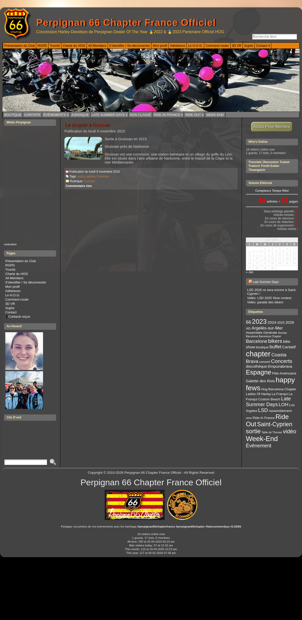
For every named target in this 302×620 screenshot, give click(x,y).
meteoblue (10, 244)
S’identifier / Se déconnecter (25, 282)
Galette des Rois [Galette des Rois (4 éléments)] (260, 381)
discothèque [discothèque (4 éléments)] (256, 366)
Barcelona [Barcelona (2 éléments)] (252, 336)
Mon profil (12, 287)
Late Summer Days (108, 115)
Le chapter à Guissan (86, 124)
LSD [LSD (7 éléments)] (263, 410)
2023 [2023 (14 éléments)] (259, 321)
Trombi (10, 269)
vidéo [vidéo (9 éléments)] (289, 431)
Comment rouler (17, 299)
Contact (11, 312)
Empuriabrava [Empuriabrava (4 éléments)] (280, 366)
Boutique (12, 115)
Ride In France (167, 115)
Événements (54, 115)
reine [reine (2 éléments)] (249, 417)
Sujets (9, 308)
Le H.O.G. (12, 295)
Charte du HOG (16, 274)
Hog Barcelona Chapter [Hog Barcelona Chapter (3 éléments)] (278, 389)
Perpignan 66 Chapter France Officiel (126, 22)
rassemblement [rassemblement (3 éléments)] (280, 411)
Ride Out (193, 115)
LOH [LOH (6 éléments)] (283, 404)
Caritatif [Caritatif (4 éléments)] (289, 347)
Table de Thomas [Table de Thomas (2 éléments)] (271, 432)
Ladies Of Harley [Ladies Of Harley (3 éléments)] (258, 394)
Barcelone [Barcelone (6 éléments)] (256, 341)
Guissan (89, 181)
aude (81, 176)
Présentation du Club (20, 261)
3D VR (10, 304)
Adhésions (13, 291)
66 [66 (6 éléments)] (248, 322)
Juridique (80, 115)
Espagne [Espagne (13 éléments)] (258, 372)
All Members (14, 278)
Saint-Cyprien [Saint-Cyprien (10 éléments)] (274, 424)
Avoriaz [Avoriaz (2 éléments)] (282, 332)
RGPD (10, 265)
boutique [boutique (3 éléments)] (262, 347)
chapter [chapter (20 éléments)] (258, 354)
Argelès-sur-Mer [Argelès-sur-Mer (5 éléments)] (267, 327)
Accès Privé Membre (272, 127)
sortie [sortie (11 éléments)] (253, 431)
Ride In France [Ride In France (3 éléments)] (264, 418)
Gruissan (103, 176)
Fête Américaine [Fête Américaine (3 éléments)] (284, 373)
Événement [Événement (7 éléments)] (258, 445)
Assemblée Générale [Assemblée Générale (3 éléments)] (261, 333)
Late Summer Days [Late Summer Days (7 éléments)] (268, 401)
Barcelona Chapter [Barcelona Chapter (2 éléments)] (270, 336)
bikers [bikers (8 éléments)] (275, 341)
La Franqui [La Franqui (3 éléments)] (280, 394)
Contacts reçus (19, 316)
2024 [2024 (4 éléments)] (272, 322)
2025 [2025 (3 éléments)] (281, 322)
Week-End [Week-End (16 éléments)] (262, 439)
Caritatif (32, 115)
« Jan (249, 272)
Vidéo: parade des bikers (265, 302)
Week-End (215, 115)
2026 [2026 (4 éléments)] (289, 322)
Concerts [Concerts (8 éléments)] (281, 361)
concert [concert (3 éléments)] (264, 362)
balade (90, 176)
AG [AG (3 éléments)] (248, 328)
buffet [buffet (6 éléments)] (275, 346)
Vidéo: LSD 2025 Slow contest (269, 298)
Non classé (140, 115)
